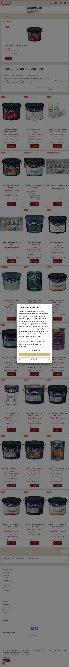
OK (34, 354)
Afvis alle (34, 359)
